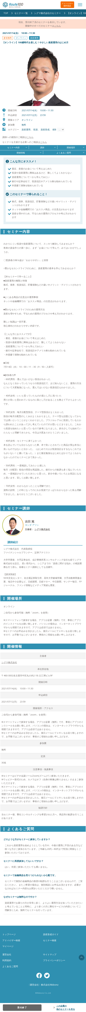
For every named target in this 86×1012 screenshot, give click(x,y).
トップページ (9, 934)
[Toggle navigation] (80, 4)
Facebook (39, 975)
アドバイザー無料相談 (67, 4)
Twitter (47, 975)
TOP (5, 13)
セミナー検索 (49, 940)
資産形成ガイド (51, 934)
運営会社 (6, 954)
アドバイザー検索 (11, 940)
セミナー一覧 (21, 13)
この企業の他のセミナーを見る (65, 1007)
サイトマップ (49, 954)
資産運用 (34, 37)
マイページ (7, 946)
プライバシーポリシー (54, 960)
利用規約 (6, 960)
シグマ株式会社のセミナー (47, 13)
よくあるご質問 (10, 966)
